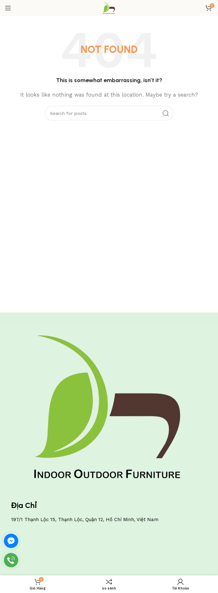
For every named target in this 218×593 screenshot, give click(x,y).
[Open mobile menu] (8, 8)
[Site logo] (108, 8)
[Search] (109, 113)
